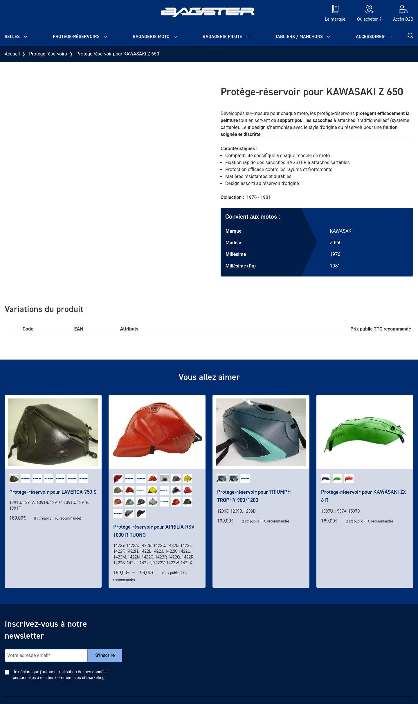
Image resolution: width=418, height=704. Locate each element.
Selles (12, 36)
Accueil (12, 54)
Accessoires (370, 36)
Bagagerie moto (151, 36)
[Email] (46, 655)
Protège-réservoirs (76, 36)
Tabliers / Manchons (299, 36)
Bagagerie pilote (222, 36)
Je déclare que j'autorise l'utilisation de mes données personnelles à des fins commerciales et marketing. (60, 674)
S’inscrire (105, 655)
